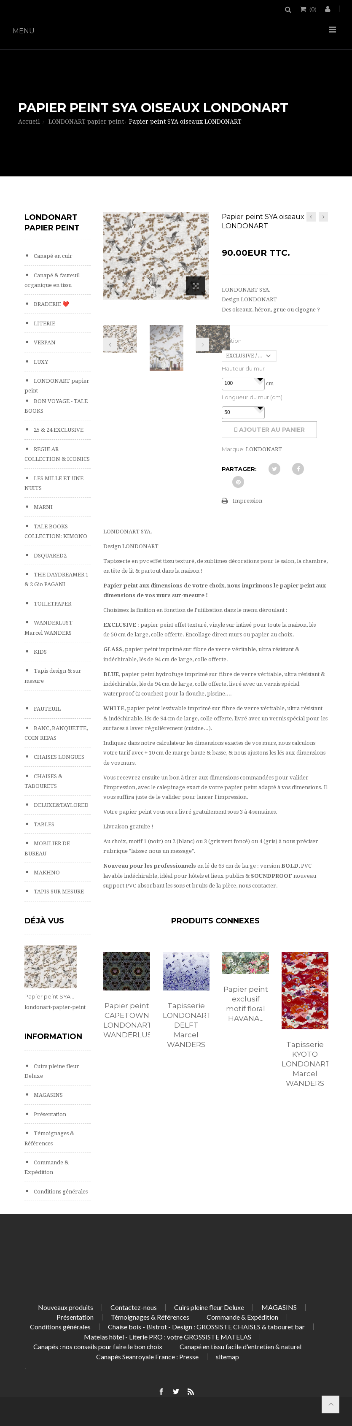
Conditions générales (60, 1191)
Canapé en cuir (52, 256)
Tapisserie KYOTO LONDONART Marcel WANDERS (305, 1064)
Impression (247, 501)
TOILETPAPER (51, 604)
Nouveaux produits (65, 1307)
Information (53, 1036)
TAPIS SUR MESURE (58, 891)
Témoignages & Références (150, 1317)
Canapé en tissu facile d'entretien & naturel (240, 1346)
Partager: (239, 468)
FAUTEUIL (46, 709)
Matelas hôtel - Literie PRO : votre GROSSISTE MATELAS (167, 1337)
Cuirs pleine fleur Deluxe (209, 1307)
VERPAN (44, 342)
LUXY (40, 362)
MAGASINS (47, 1095)
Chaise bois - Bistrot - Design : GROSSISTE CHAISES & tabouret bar (206, 1327)
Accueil (29, 121)
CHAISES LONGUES (58, 757)
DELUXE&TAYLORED (60, 805)
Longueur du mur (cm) (252, 397)
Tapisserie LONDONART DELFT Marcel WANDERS (186, 1025)
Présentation (49, 1114)
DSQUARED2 (49, 555)
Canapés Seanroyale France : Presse (147, 1357)
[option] (126, 1004)
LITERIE (43, 323)
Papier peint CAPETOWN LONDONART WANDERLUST (126, 1020)
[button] (260, 379)
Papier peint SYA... (49, 996)
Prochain (202, 344)
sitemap (227, 1357)
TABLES (43, 824)
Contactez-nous (133, 1307)
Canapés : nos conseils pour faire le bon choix (97, 1346)
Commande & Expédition (242, 1317)
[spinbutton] (243, 383)
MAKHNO (46, 872)
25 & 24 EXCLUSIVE (57, 430)
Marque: (233, 449)
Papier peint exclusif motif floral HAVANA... (245, 1004)
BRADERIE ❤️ (50, 304)
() (312, 8)
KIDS (39, 652)
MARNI (42, 507)
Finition (232, 340)
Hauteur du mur (243, 368)
